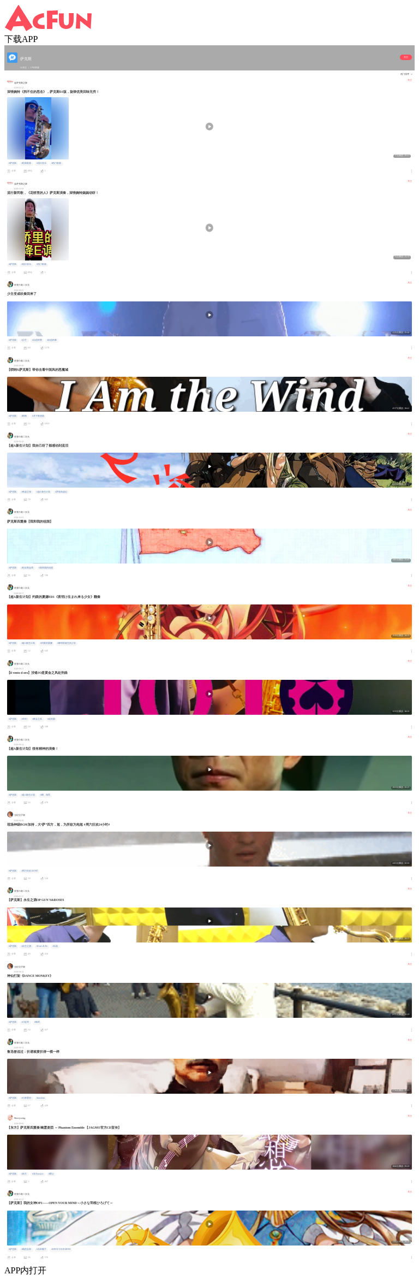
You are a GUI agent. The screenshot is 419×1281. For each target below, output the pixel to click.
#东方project (38, 1174)
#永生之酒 (26, 946)
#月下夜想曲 (38, 416)
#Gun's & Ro (42, 946)
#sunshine (41, 1098)
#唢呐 (24, 416)
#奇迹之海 (26, 492)
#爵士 (51, 1174)
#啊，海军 (45, 795)
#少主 (24, 340)
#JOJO (24, 719)
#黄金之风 (37, 719)
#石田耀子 (41, 1249)
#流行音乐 (41, 163)
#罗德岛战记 (61, 492)
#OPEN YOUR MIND (60, 1249)
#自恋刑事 (52, 340)
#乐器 (55, 946)
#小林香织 (26, 1098)
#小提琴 (25, 1022)
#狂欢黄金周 (27, 568)
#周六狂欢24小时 (29, 871)
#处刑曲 (51, 719)
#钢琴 (37, 1022)
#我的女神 (26, 1249)
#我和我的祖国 (46, 568)
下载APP (21, 39)
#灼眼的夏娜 (46, 643)
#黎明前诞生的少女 (66, 643)
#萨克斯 (12, 163)
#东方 (24, 1174)
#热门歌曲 (56, 163)
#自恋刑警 (37, 340)
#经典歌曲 (26, 163)
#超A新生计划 (43, 492)
